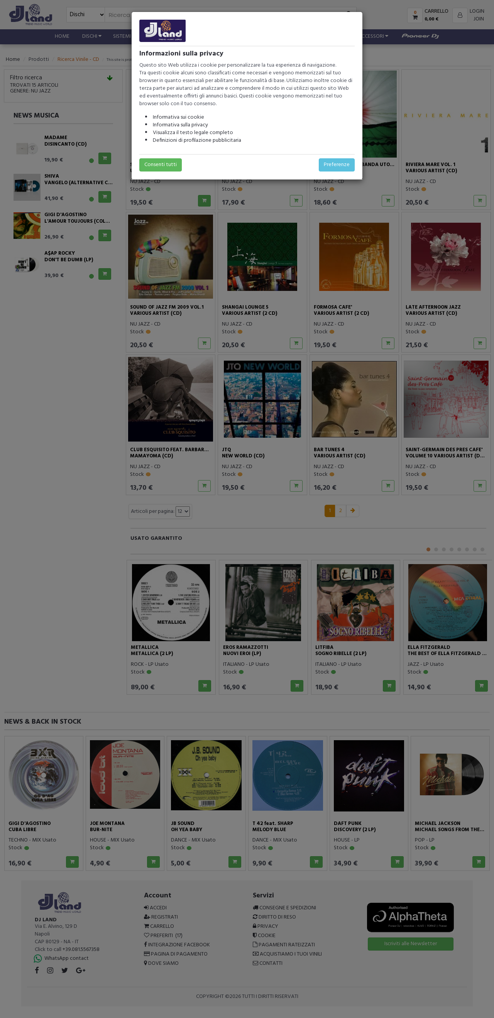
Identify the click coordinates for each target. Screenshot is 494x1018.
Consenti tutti (160, 164)
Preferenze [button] (337, 164)
